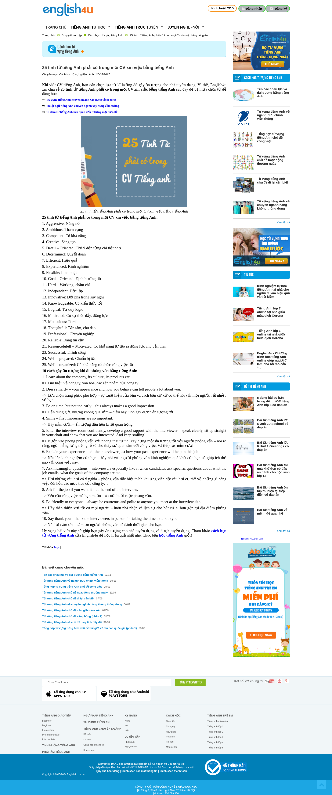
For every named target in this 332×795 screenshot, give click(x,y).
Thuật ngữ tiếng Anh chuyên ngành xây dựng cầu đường (82, 106)
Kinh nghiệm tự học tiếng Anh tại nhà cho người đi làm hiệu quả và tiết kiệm (273, 291)
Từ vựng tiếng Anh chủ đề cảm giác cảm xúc (71, 610)
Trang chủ (55, 27)
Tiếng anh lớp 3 (215, 737)
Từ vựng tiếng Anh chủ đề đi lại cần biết (272, 180)
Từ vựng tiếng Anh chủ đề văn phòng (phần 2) (72, 616)
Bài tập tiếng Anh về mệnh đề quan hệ (272, 511)
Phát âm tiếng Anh (56, 752)
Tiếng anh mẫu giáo (217, 721)
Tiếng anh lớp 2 (215, 731)
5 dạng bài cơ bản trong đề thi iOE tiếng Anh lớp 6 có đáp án (273, 401)
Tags (56, 547)
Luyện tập (132, 736)
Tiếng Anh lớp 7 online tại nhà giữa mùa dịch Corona (271, 311)
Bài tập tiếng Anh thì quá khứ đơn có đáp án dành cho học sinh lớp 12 (273, 470)
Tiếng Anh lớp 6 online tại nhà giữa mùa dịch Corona (271, 334)
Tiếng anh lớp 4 (215, 742)
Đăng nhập (254, 8)
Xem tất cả (283, 222)
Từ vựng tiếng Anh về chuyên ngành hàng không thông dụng (273, 204)
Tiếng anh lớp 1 (215, 726)
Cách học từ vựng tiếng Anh (105, 35)
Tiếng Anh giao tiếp (56, 715)
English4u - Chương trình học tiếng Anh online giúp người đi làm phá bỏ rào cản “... (272, 360)
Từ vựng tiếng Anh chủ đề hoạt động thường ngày (271, 160)
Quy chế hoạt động (107, 771)
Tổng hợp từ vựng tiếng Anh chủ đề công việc (270, 137)
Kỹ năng (131, 715)
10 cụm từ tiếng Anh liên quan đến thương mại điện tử (81, 112)
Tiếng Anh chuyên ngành (102, 728)
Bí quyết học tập (72, 35)
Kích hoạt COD (222, 8)
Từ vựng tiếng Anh (97, 722)
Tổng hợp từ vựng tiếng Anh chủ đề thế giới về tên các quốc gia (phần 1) (89, 628)
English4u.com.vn (252, 538)
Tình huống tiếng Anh (58, 745)
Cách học (173, 715)
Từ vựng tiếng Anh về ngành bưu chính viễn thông (273, 115)
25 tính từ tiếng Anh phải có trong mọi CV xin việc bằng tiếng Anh (169, 35)
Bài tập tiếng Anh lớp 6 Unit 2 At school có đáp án (273, 423)
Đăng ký (281, 8)
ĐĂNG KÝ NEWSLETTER (191, 682)
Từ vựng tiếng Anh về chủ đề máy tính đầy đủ (72, 622)
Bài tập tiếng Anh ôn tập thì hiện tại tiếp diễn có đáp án (272, 491)
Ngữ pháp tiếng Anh (98, 715)
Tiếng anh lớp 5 (215, 747)
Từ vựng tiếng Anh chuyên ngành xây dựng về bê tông (81, 99)
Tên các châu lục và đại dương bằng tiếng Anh (273, 92)
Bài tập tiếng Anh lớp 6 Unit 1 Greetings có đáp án (273, 446)
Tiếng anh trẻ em (220, 715)
